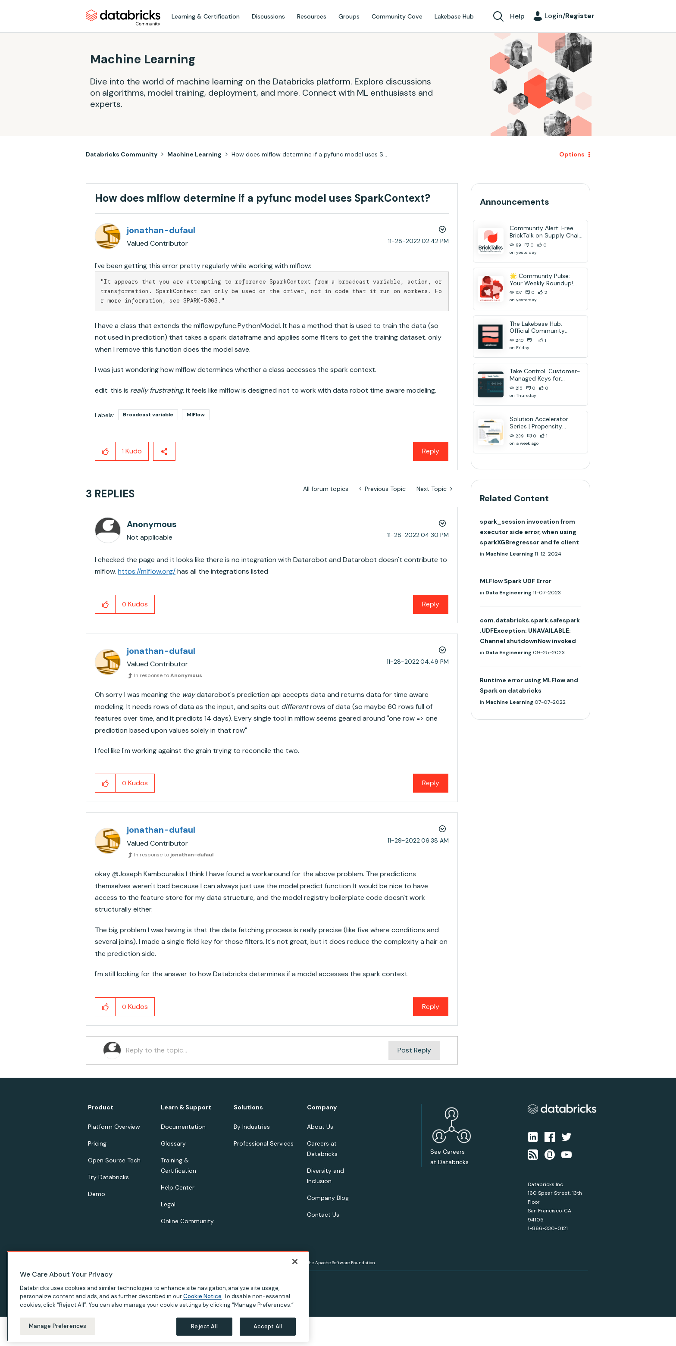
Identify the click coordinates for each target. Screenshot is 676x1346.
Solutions (248, 1107)
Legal (168, 1204)
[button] (105, 451)
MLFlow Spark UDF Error (515, 581)
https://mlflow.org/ (146, 571)
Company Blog (328, 1198)
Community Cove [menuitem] (397, 16)
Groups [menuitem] (349, 16)
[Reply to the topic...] (257, 1050)
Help (517, 16)
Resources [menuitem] (311, 16)
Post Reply (414, 1050)
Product (100, 1107)
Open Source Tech (114, 1160)
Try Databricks (108, 1177)
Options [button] (572, 154)
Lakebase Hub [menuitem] (454, 16)
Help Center (177, 1187)
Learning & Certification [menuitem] (206, 16)
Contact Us (323, 1214)
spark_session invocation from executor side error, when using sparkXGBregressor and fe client (529, 532)
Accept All (268, 1326)
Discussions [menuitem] (268, 16)
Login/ (570, 15)
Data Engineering (508, 592)
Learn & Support (186, 1107)
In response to (168, 675)
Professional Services (264, 1143)
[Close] (294, 1261)
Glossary (173, 1143)
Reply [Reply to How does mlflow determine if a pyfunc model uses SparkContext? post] (430, 451)
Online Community (187, 1221)
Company (322, 1107)
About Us (320, 1127)
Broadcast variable (148, 414)
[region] (158, 1296)
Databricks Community (123, 18)
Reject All (204, 1326)
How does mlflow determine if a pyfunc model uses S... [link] (309, 154)
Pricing (97, 1143)
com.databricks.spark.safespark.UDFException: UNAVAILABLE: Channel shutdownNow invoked (530, 630)
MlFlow (196, 414)
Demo (96, 1194)
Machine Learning (194, 154)
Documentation (183, 1127)
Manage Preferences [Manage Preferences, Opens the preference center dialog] (57, 1326)
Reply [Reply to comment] (430, 604)
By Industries (252, 1127)
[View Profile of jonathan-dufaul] (161, 230)
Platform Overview (114, 1127)
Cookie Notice (202, 1296)
